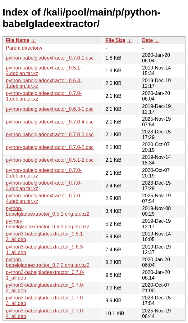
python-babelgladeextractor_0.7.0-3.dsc (50, 134)
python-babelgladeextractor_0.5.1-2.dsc (50, 160)
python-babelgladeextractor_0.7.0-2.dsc (50, 147)
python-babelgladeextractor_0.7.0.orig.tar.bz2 (47, 262)
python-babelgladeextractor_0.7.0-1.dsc (50, 58)
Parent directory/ (24, 48)
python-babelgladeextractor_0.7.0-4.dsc (50, 121)
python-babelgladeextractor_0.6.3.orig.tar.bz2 (47, 223)
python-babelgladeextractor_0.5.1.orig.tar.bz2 (47, 211)
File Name (18, 40)
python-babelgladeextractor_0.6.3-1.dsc (50, 109)
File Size (115, 40)
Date (147, 40)
